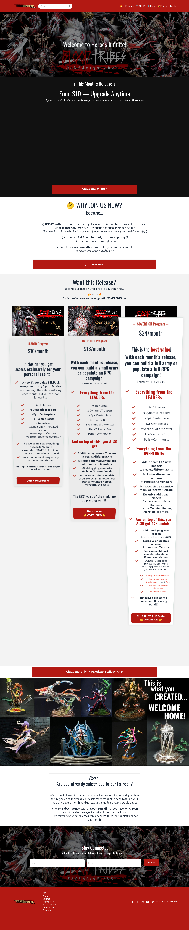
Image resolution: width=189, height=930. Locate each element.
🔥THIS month (126, 6)
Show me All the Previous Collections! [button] (94, 681)
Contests (47, 924)
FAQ (45, 907)
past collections (94, 245)
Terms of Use (48, 921)
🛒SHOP (140, 6)
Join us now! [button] (94, 269)
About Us (47, 909)
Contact (46, 912)
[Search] (53, 6)
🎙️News (151, 6)
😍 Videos (163, 6)
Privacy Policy (49, 918)
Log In (173, 6)
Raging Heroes (49, 915)
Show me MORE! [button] (94, 189)
